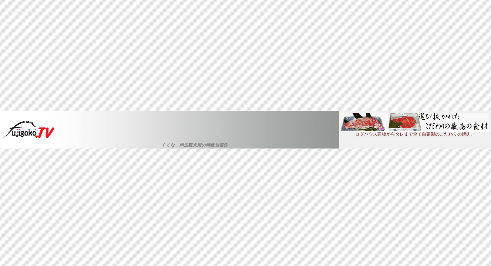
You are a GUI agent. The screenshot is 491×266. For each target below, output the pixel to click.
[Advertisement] (246, 55)
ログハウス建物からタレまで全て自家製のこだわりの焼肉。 (415, 132)
